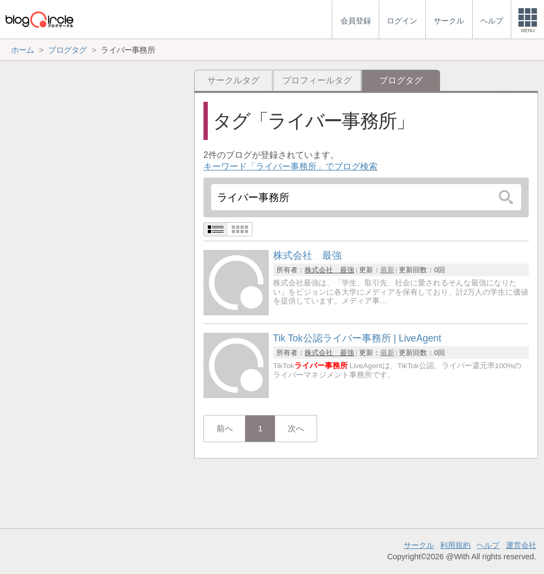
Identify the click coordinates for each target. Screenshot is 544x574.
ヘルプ (488, 545)
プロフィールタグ (317, 80)
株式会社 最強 (329, 270)
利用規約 (455, 545)
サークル (419, 545)
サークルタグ (233, 80)
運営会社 (521, 545)
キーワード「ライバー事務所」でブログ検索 (290, 166)
